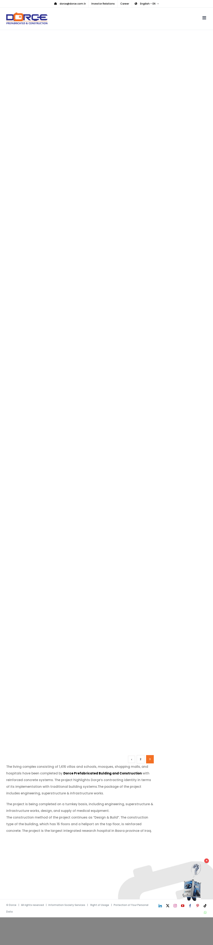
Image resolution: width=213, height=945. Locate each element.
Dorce (12, 905)
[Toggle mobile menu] (204, 18)
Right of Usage (99, 905)
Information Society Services (66, 905)
